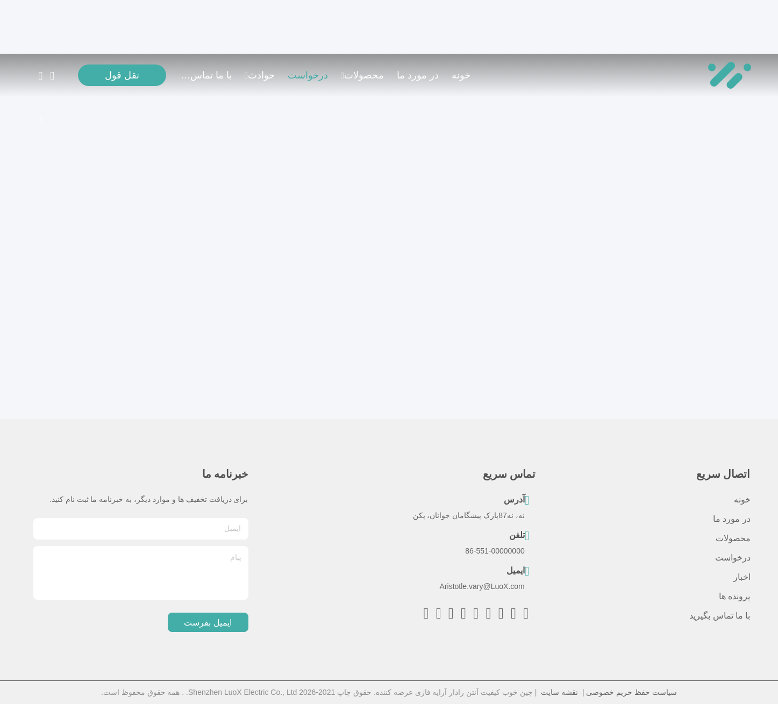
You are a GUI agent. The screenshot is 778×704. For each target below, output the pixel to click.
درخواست (308, 75)
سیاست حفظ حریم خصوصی (631, 692)
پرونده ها (734, 596)
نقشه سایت (559, 692)
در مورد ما (418, 75)
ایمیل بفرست (207, 622)
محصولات (362, 75)
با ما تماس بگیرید (206, 75)
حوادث (260, 75)
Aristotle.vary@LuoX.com (482, 586)
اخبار (742, 576)
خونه (461, 75)
